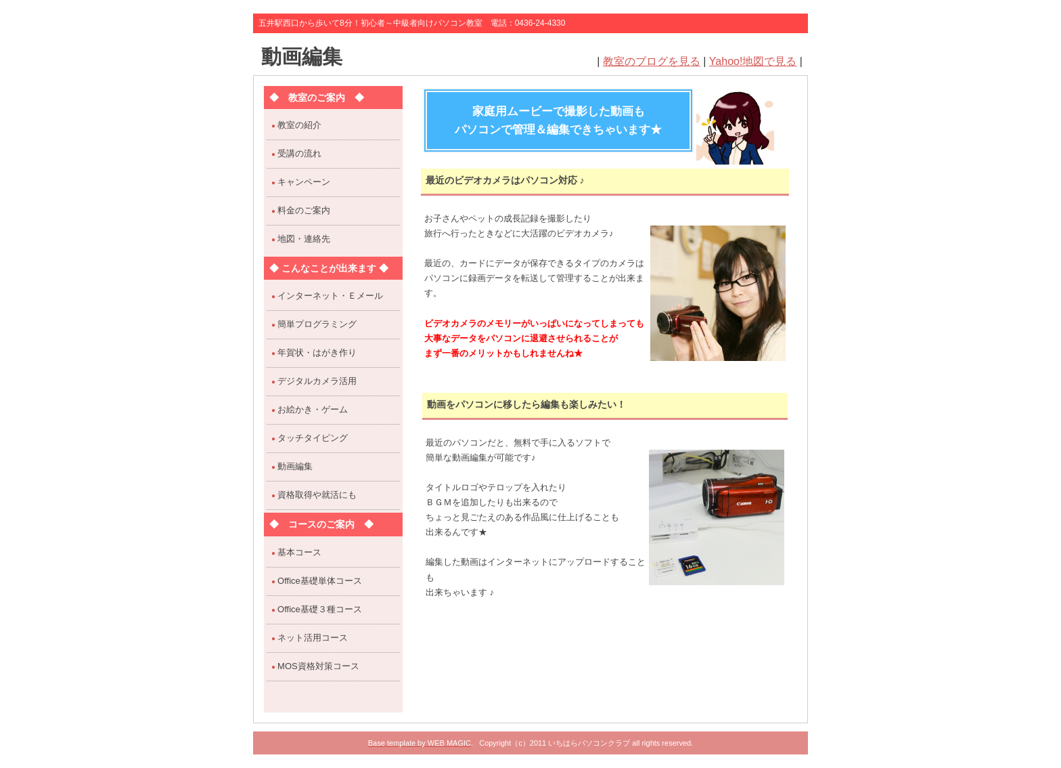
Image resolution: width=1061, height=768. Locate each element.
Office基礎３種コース (319, 609)
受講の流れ (299, 153)
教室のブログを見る (651, 61)
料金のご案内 (303, 210)
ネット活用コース (312, 638)
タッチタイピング (312, 438)
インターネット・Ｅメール (330, 296)
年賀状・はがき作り (317, 352)
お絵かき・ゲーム (312, 409)
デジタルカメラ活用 (317, 381)
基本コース (299, 552)
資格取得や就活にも (317, 495)
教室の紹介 (299, 125)
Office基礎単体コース (319, 581)
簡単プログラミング (317, 324)
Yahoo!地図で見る (753, 61)
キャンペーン (303, 182)
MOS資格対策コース (318, 666)
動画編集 (301, 56)
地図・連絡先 (303, 239)
